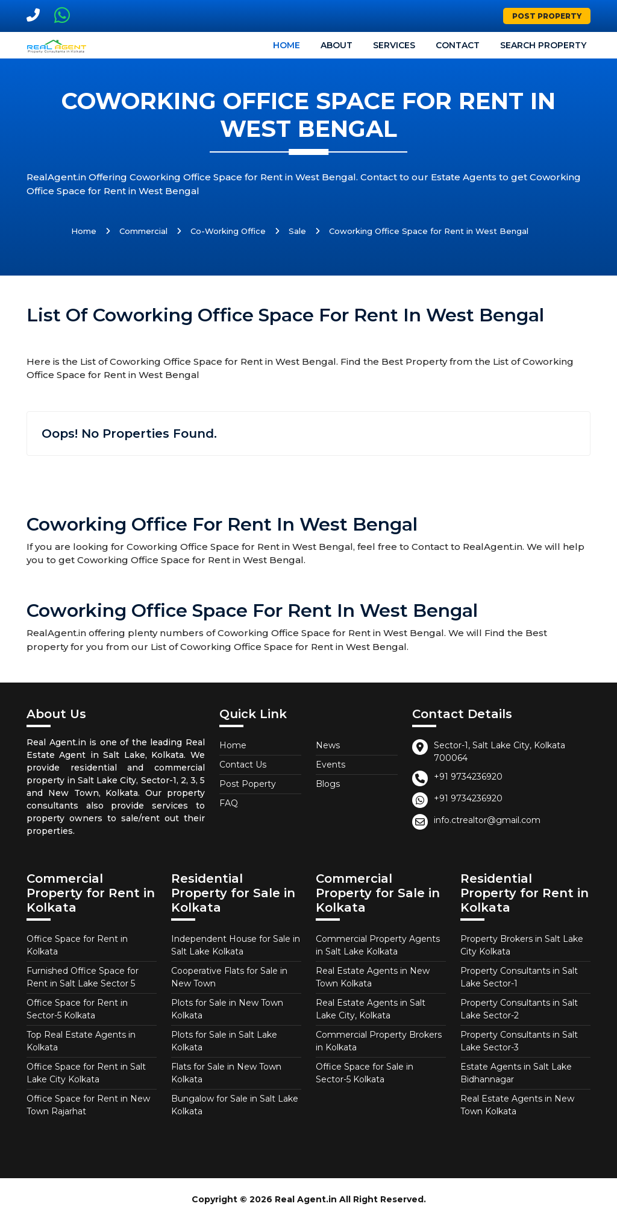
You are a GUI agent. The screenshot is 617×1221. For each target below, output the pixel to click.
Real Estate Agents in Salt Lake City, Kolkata (370, 1009)
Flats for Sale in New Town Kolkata (226, 1073)
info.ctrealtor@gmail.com (487, 820)
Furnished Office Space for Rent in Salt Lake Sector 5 (83, 977)
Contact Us (242, 764)
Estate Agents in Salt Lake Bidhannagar (516, 1073)
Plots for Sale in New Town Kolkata (227, 1009)
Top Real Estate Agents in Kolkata (81, 1041)
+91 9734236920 (468, 776)
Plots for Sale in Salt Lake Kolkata (224, 1041)
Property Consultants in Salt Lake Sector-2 (519, 1009)
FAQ (228, 803)
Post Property (546, 16)
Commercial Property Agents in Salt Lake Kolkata (378, 945)
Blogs (328, 783)
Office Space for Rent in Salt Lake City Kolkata (86, 1073)
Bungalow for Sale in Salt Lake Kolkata (234, 1105)
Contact (458, 45)
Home (286, 45)
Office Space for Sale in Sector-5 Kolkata (364, 1073)
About (336, 45)
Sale (297, 231)
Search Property (543, 45)
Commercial (143, 231)
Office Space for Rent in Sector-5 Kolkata (77, 1009)
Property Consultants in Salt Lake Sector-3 (519, 1041)
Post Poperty (247, 783)
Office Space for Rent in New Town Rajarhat (88, 1105)
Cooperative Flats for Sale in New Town (229, 977)
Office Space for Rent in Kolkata (77, 945)
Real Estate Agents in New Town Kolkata (373, 977)
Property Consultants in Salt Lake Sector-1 (519, 977)
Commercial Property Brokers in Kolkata (379, 1041)
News (328, 745)
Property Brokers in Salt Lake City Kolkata (521, 945)
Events (330, 764)
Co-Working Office (228, 231)
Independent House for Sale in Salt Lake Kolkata (235, 945)
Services (394, 45)
